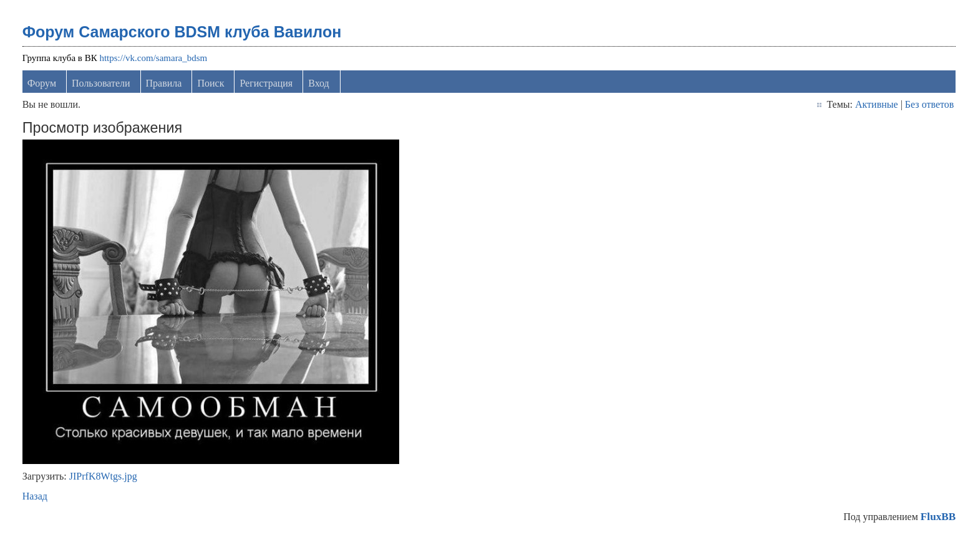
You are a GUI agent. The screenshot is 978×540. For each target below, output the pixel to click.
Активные (876, 104)
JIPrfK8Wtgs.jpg (103, 476)
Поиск (210, 83)
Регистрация (266, 83)
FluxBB (938, 517)
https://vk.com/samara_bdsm (153, 58)
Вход (318, 83)
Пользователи (101, 83)
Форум (41, 83)
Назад (34, 496)
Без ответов (929, 104)
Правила (164, 83)
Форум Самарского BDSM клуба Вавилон (182, 31)
